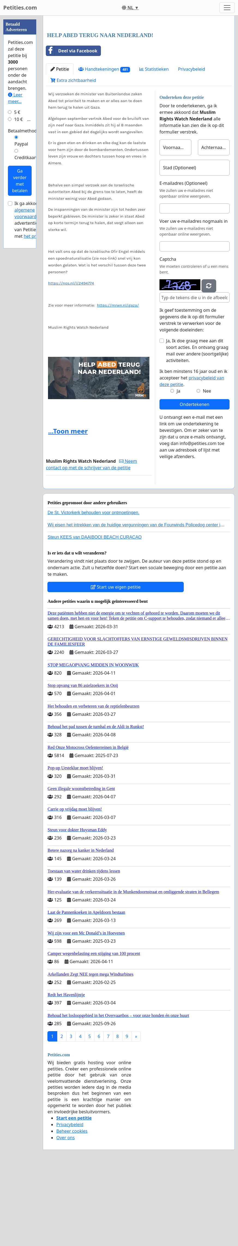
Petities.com (20, 7)
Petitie (59, 146)
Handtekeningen (104, 146)
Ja (178, 467)
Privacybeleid (191, 146)
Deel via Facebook (71, 127)
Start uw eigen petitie (116, 663)
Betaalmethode (23, 295)
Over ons (65, 1214)
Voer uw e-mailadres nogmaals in (193, 298)
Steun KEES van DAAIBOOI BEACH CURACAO (94, 613)
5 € (17, 276)
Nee (207, 467)
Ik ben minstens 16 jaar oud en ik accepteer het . (193, 454)
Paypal (21, 308)
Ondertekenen (194, 481)
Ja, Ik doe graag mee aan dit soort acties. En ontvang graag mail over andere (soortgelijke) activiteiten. (197, 427)
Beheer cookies (72, 1208)
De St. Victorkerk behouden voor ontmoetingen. (93, 589)
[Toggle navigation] (227, 7)
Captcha (167, 336)
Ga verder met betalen (20, 344)
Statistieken (154, 146)
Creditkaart (25, 321)
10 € (18, 283)
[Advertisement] (139, 62)
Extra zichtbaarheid (73, 157)
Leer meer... (15, 262)
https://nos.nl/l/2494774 (71, 359)
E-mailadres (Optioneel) (183, 260)
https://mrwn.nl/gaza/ (118, 381)
